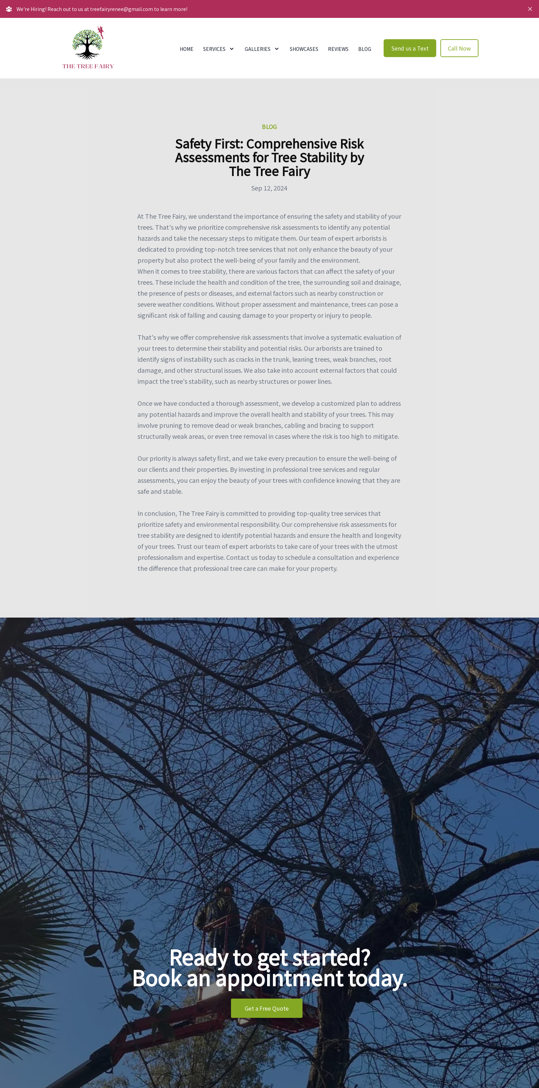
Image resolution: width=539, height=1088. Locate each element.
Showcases (304, 48)
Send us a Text (410, 48)
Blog (364, 48)
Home (187, 48)
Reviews (338, 48)
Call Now (459, 48)
